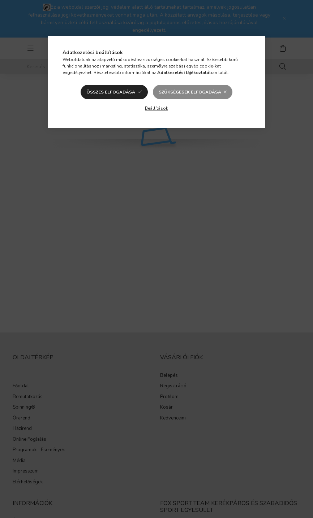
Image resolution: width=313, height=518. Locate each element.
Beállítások (156, 108)
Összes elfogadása (110, 92)
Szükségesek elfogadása (190, 92)
